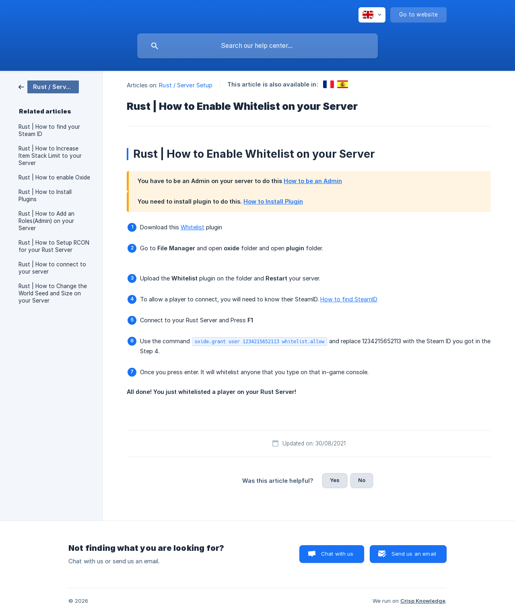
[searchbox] (257, 45)
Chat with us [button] (337, 553)
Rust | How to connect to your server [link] (52, 268)
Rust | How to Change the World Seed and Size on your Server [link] (53, 293)
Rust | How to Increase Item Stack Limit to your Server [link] (50, 155)
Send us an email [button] (413, 553)
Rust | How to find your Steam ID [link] (49, 130)
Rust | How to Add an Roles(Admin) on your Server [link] (46, 220)
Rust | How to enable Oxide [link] (54, 177)
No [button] (361, 480)
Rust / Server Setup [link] (185, 85)
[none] (371, 15)
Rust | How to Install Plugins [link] (45, 195)
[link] (49, 86)
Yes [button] (335, 480)
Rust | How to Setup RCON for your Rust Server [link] (54, 246)
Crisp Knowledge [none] (422, 601)
